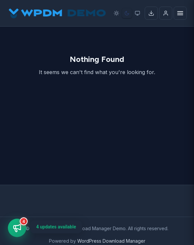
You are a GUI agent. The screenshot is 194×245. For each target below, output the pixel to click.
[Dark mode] (127, 13)
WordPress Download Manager (111, 241)
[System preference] (137, 13)
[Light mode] (116, 13)
